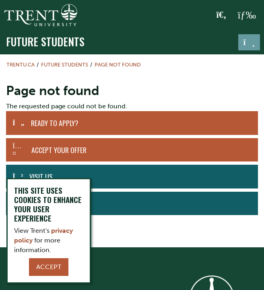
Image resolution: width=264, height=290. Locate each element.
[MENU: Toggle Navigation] (246, 15)
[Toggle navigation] (249, 42)
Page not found (118, 65)
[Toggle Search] (221, 15)
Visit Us (41, 176)
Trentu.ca (20, 65)
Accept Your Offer (59, 150)
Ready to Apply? (54, 123)
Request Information (58, 203)
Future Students (45, 41)
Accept (48, 267)
